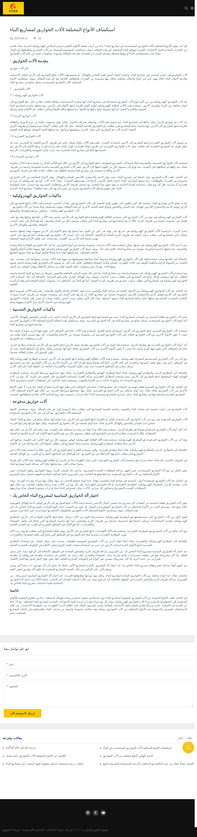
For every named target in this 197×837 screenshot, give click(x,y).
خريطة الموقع (12, 830)
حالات (189, 738)
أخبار (180, 738)
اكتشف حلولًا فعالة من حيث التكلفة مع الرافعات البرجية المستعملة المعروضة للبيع (148, 763)
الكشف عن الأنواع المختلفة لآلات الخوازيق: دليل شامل (36, 755)
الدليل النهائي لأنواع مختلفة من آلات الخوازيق (128, 755)
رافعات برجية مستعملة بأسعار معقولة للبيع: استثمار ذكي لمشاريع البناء (45, 763)
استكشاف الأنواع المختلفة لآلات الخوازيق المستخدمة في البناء (137, 747)
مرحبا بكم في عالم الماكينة (21, 747)
